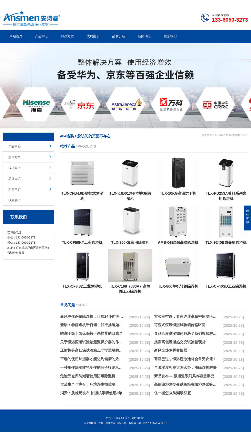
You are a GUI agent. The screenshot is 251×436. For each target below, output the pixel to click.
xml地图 (243, 3)
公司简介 (186, 3)
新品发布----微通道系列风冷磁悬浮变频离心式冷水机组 (187, 376)
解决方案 (67, 36)
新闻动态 (144, 36)
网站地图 (224, 3)
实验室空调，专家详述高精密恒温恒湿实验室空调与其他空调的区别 (187, 317)
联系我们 (170, 36)
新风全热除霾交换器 (170, 350)
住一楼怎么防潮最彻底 (172, 393)
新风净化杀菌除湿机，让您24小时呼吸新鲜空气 (93, 317)
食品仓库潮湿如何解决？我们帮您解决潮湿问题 (187, 333)
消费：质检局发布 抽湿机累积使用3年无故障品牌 (93, 393)
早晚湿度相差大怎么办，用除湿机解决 (185, 367)
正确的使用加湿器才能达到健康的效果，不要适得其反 (93, 359)
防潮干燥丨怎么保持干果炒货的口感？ (91, 333)
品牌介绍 (118, 36)
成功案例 (93, 36)
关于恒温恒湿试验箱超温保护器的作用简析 (93, 342)
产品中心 (41, 36)
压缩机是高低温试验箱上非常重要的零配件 (93, 350)
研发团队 (205, 3)
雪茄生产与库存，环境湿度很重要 (87, 384)
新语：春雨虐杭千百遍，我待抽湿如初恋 (93, 325)
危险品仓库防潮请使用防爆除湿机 (87, 376)
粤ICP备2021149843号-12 (153, 423)
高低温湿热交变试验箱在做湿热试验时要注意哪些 (187, 384)
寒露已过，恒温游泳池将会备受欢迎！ (185, 359)
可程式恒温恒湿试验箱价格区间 (179, 325)
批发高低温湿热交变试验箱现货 (179, 342)
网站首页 (15, 36)
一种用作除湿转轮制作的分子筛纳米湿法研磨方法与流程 (93, 367)
